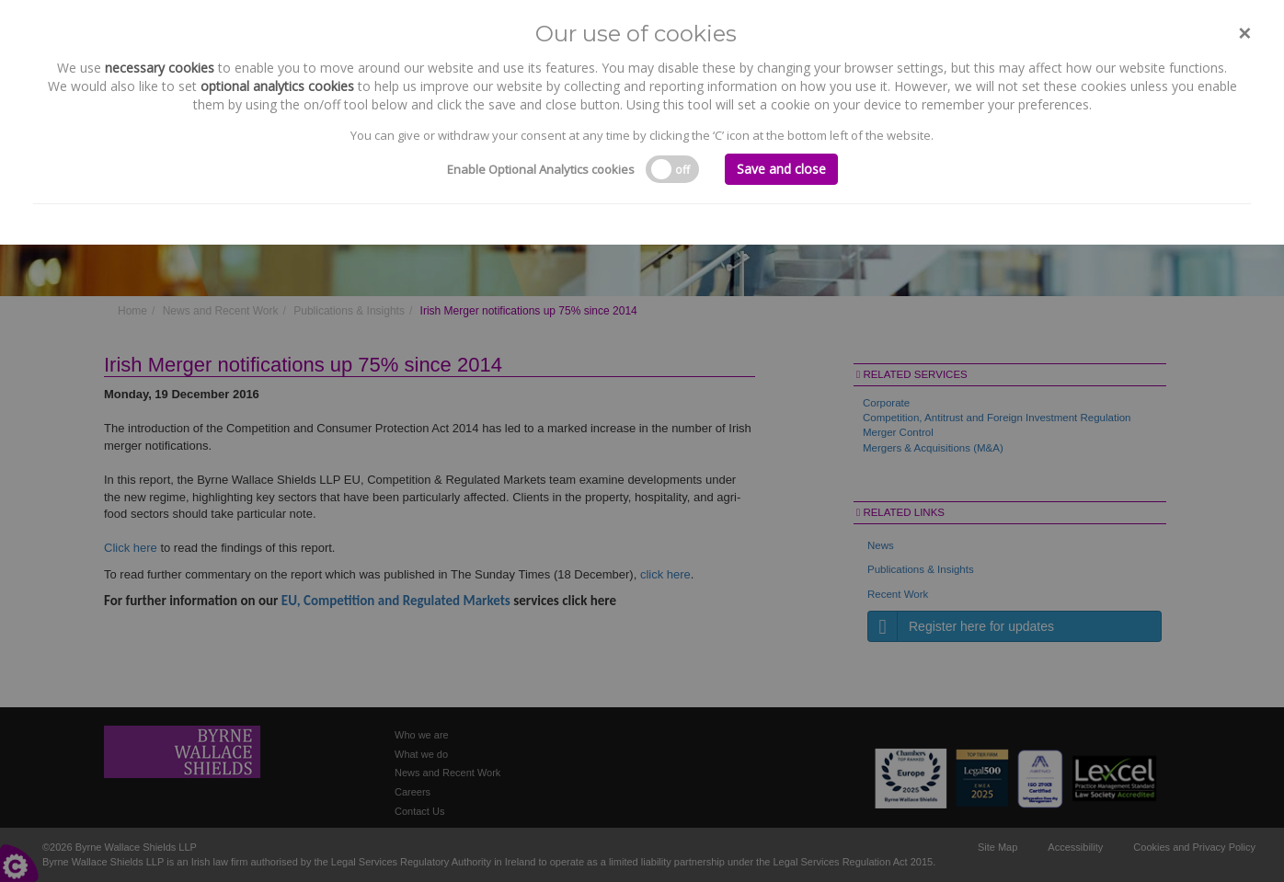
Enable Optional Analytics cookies (541, 169)
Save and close (781, 169)
